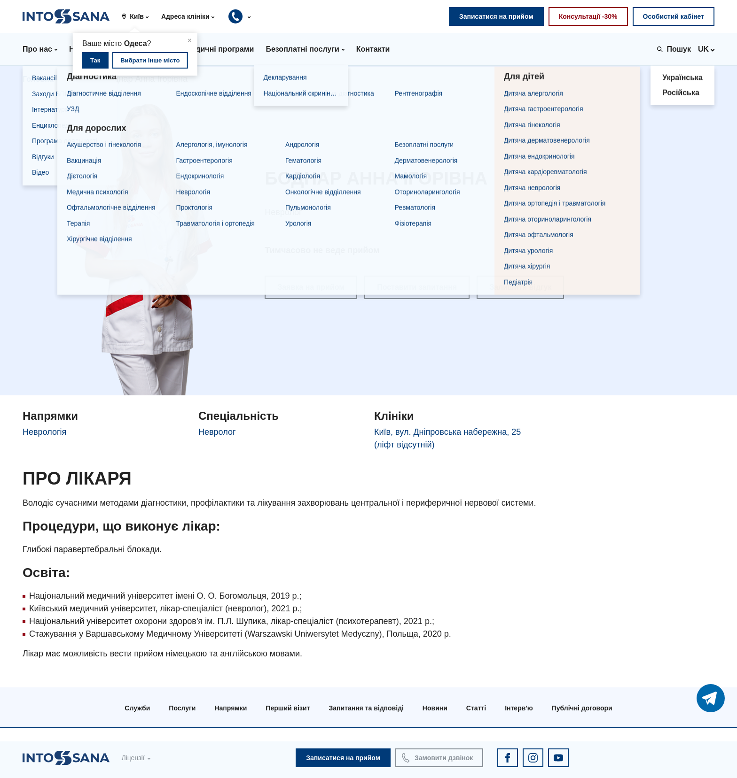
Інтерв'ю (519, 708)
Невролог (216, 432)
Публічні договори (582, 708)
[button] (139, 16)
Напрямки (230, 708)
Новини (435, 708)
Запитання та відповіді (366, 708)
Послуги (182, 708)
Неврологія (44, 432)
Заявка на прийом (311, 287)
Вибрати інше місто (150, 60)
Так (95, 60)
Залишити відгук (520, 287)
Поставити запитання (417, 287)
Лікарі (79, 79)
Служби (137, 708)
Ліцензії (132, 758)
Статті (476, 708)
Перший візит (288, 708)
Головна (38, 79)
